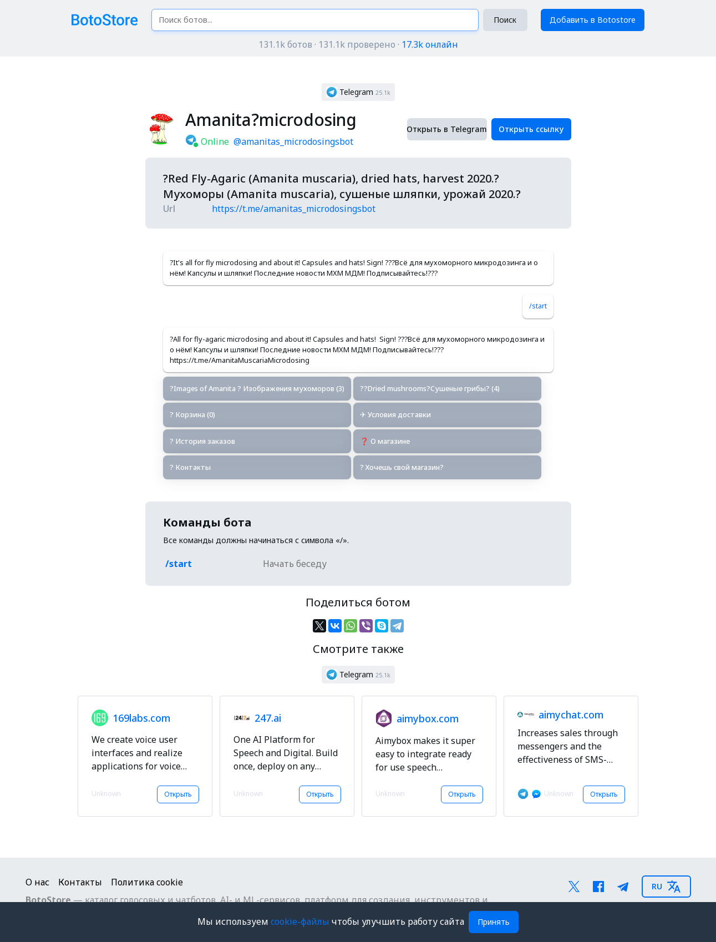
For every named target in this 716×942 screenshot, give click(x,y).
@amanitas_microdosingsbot (293, 141)
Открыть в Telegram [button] (447, 129)
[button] (358, 92)
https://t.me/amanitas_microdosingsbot (293, 208)
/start (538, 306)
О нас (37, 882)
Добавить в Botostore (593, 19)
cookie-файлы (301, 921)
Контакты (80, 882)
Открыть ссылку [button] (531, 129)
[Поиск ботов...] (315, 20)
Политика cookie (147, 882)
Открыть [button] (178, 794)
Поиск (505, 19)
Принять (494, 921)
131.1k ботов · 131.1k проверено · (358, 44)
